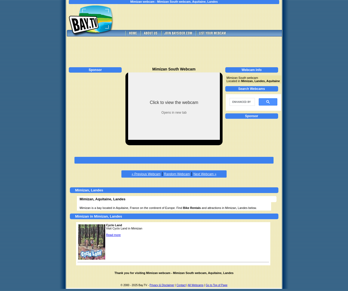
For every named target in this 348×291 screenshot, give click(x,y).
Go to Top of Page (216, 285)
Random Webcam (177, 174)
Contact (181, 285)
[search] (241, 102)
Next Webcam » (204, 174)
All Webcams (195, 285)
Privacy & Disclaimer (161, 285)
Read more (113, 234)
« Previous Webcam (146, 174)
